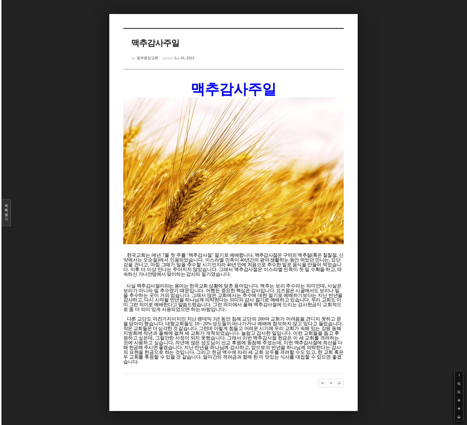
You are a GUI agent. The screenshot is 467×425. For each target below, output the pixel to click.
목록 (6, 213)
